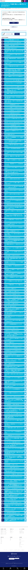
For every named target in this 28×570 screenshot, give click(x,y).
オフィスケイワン (20, 563)
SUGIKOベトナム (15, 563)
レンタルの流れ (20, 530)
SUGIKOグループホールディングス (9, 563)
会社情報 (21, 537)
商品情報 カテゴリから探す (3, 531)
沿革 (19, 545)
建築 (10, 538)
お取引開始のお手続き (21, 531)
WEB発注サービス (18, 556)
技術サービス (11, 530)
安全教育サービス (12, 531)
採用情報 (14, 556)
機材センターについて (21, 544)
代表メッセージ (20, 538)
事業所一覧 (2, 537)
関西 (1, 543)
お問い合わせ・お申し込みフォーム (11, 558)
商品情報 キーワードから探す (4, 530)
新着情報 (8, 556)
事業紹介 (20, 543)
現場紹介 (11, 537)
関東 (1, 538)
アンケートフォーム (17, 558)
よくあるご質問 (11, 556)
